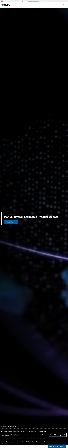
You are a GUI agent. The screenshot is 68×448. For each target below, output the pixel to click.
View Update (11, 222)
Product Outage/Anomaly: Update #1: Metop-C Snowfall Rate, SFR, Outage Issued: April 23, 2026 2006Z (33, 440)
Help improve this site (56, 446)
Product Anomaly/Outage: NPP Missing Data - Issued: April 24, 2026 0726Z (25, 435)
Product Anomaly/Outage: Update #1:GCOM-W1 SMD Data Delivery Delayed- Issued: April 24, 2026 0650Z (33, 437)
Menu (62, 5)
